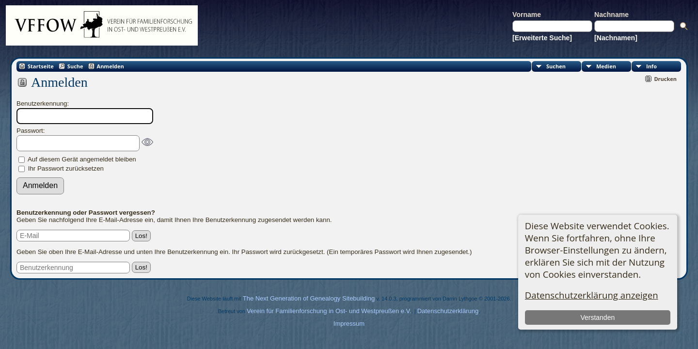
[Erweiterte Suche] (542, 38)
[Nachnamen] (615, 38)
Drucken (665, 78)
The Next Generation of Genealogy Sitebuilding (309, 298)
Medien (606, 66)
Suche (75, 66)
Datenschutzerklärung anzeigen (591, 295)
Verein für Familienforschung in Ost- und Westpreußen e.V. (329, 311)
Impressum (349, 323)
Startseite (41, 66)
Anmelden (110, 66)
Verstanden (597, 317)
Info (651, 66)
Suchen (556, 66)
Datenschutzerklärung (447, 311)
